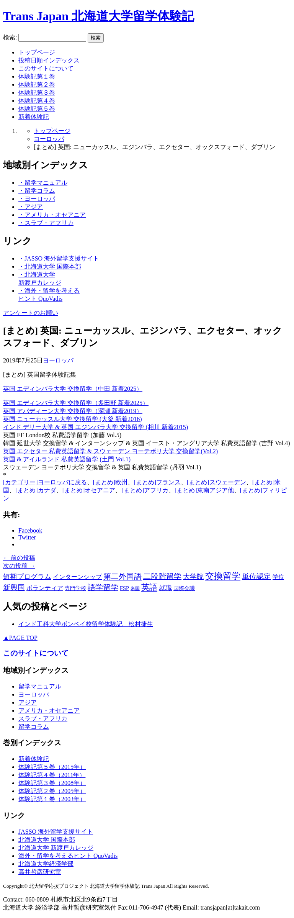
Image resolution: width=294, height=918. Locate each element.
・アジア (30, 206)
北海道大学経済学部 (46, 864)
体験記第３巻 (36, 92)
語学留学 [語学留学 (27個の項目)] (103, 588)
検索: (10, 37)
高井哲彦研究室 (39, 872)
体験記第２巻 (36, 84)
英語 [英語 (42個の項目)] (149, 587)
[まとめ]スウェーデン (216, 482)
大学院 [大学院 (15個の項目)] (193, 576)
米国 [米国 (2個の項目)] (135, 588)
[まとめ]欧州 (110, 482)
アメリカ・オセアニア (49, 710)
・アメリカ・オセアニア (52, 214)
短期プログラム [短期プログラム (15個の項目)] (27, 576)
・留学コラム (36, 190)
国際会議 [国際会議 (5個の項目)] (184, 588)
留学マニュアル (39, 686)
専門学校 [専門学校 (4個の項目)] (75, 588)
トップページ (36, 52)
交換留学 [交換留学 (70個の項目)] (222, 576)
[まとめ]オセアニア (89, 490)
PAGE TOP (20, 637)
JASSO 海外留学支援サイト (55, 831)
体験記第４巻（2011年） (51, 775)
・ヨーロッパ (36, 198)
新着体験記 (33, 116)
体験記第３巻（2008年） (52, 783)
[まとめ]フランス (157, 482)
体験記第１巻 (36, 76)
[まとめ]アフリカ (144, 490)
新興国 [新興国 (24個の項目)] (14, 588)
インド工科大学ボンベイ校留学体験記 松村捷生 (85, 624)
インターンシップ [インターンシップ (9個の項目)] (77, 577)
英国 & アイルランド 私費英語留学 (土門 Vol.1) (67, 459)
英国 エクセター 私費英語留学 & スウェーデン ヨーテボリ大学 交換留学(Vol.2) (110, 451)
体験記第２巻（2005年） (52, 791)
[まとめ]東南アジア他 (204, 490)
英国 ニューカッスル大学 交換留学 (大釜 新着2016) (72, 419)
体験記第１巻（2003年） (52, 799)
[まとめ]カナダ (35, 490)
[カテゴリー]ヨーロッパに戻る (45, 482)
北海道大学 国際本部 (46, 839)
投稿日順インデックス (49, 60)
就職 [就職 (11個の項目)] (165, 588)
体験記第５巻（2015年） (52, 767)
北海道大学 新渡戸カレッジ (55, 847)
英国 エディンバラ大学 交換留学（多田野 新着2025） (76, 403)
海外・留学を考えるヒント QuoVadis (68, 855)
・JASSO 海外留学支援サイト (58, 258)
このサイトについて (46, 68)
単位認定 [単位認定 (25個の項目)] (256, 576)
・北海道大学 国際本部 (49, 266)
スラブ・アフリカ (42, 718)
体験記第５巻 (36, 108)
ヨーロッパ (49, 139)
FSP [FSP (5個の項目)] (124, 588)
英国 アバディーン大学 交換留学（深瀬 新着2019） (72, 411)
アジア (27, 702)
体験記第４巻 (36, 100)
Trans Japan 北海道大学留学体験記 (98, 16)
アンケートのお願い (30, 313)
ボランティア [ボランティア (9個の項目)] (44, 588)
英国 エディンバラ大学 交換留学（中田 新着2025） (72, 388)
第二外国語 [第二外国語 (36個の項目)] (122, 576)
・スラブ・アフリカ (46, 223)
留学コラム (33, 726)
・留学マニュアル (42, 182)
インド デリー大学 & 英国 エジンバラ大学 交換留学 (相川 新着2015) (95, 427)
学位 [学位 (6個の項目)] (278, 577)
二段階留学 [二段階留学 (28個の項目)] (162, 576)
